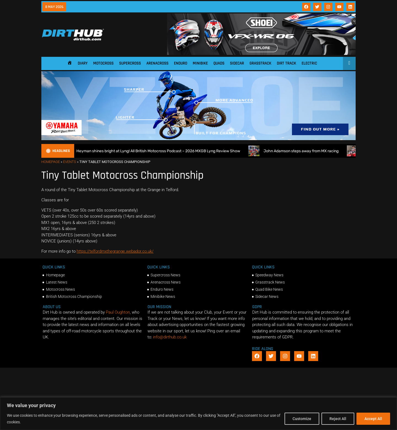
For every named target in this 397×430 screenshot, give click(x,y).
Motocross (103, 63)
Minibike (200, 63)
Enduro (180, 63)
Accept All (373, 418)
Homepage (50, 162)
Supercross (130, 63)
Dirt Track (286, 63)
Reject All (337, 418)
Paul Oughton (118, 312)
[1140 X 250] (198, 138)
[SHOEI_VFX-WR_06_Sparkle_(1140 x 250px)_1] (261, 53)
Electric (309, 63)
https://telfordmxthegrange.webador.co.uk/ (115, 251)
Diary (83, 63)
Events (69, 162)
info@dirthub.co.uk (170, 337)
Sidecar (237, 63)
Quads (218, 63)
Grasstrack (260, 63)
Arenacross (157, 63)
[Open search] (349, 62)
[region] (198, 413)
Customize (302, 418)
